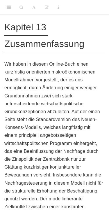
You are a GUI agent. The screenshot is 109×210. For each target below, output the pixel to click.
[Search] (21, 7)
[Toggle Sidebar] (8, 7)
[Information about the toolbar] (58, 7)
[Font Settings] (34, 7)
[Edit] (46, 7)
